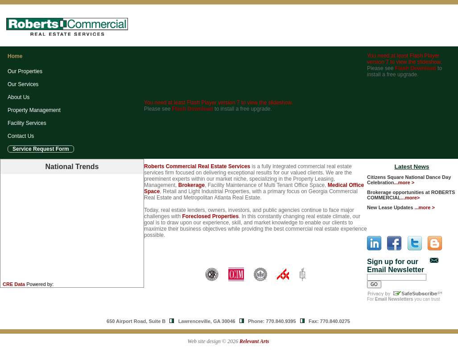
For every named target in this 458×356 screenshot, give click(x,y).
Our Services (23, 84)
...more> (410, 197)
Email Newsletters (394, 299)
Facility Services (27, 123)
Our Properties (25, 71)
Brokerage (191, 185)
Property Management (34, 110)
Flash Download (192, 109)
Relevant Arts (254, 341)
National (72, 166)
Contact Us (21, 136)
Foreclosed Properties (210, 216)
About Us (18, 97)
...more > (404, 182)
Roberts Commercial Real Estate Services (197, 166)
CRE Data (14, 284)
